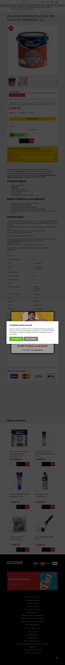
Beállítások (31, 339)
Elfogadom (16, 339)
